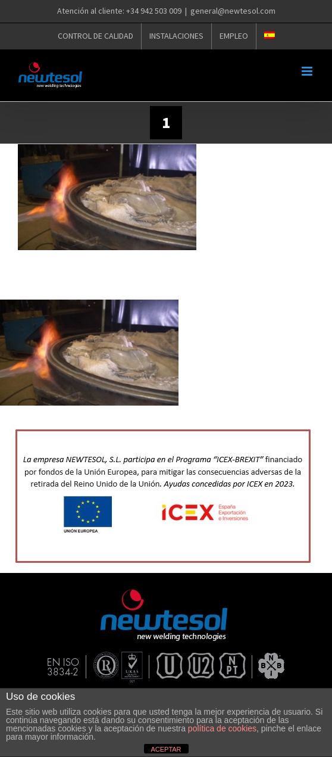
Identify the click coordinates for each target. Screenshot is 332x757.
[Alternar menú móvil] (308, 71)
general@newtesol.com (232, 10)
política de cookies (222, 728)
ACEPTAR (166, 749)
